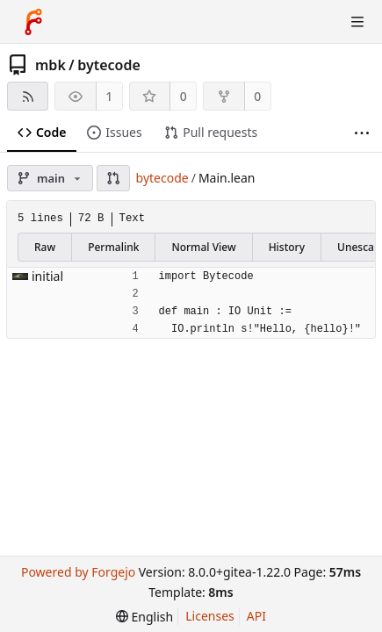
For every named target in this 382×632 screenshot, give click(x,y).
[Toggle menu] (357, 22)
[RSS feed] (27, 96)
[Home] (33, 22)
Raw (44, 247)
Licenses (209, 615)
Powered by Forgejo (78, 572)
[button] (113, 178)
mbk (50, 65)
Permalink (113, 247)
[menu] (144, 616)
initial (47, 276)
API (256, 615)
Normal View (203, 247)
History (287, 247)
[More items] (362, 133)
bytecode (109, 65)
